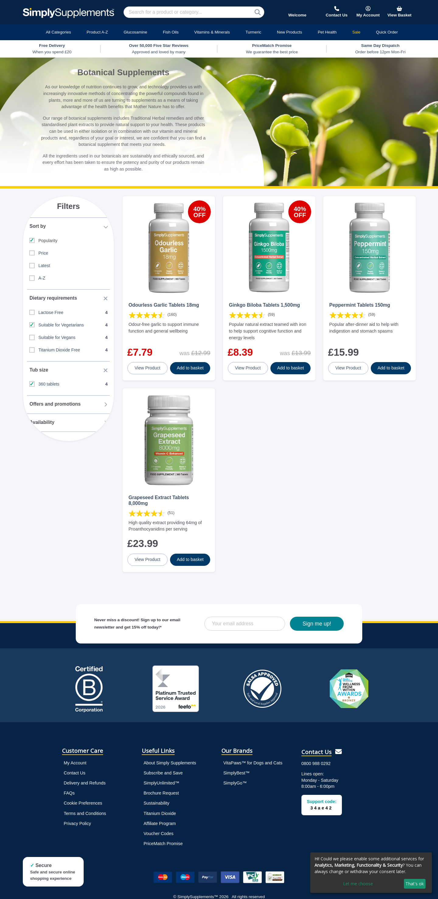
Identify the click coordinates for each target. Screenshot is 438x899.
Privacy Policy (77, 815)
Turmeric (253, 32)
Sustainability (156, 794)
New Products (289, 32)
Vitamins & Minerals (212, 32)
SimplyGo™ (235, 774)
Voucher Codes (158, 825)
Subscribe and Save (163, 764)
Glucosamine (135, 32)
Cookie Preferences (83, 794)
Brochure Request (161, 784)
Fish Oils (171, 32)
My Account (75, 754)
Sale (356, 32)
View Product (148, 363)
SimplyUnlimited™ (161, 774)
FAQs (69, 784)
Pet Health (327, 32)
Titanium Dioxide (160, 804)
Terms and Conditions (85, 804)
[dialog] (371, 872)
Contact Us (74, 764)
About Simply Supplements (170, 754)
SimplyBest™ (236, 764)
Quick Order (387, 32)
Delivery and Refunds (85, 774)
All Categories (58, 32)
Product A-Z (97, 32)
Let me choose (358, 884)
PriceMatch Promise (163, 835)
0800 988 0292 (316, 755)
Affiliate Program (160, 815)
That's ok (414, 884)
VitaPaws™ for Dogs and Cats (252, 754)
